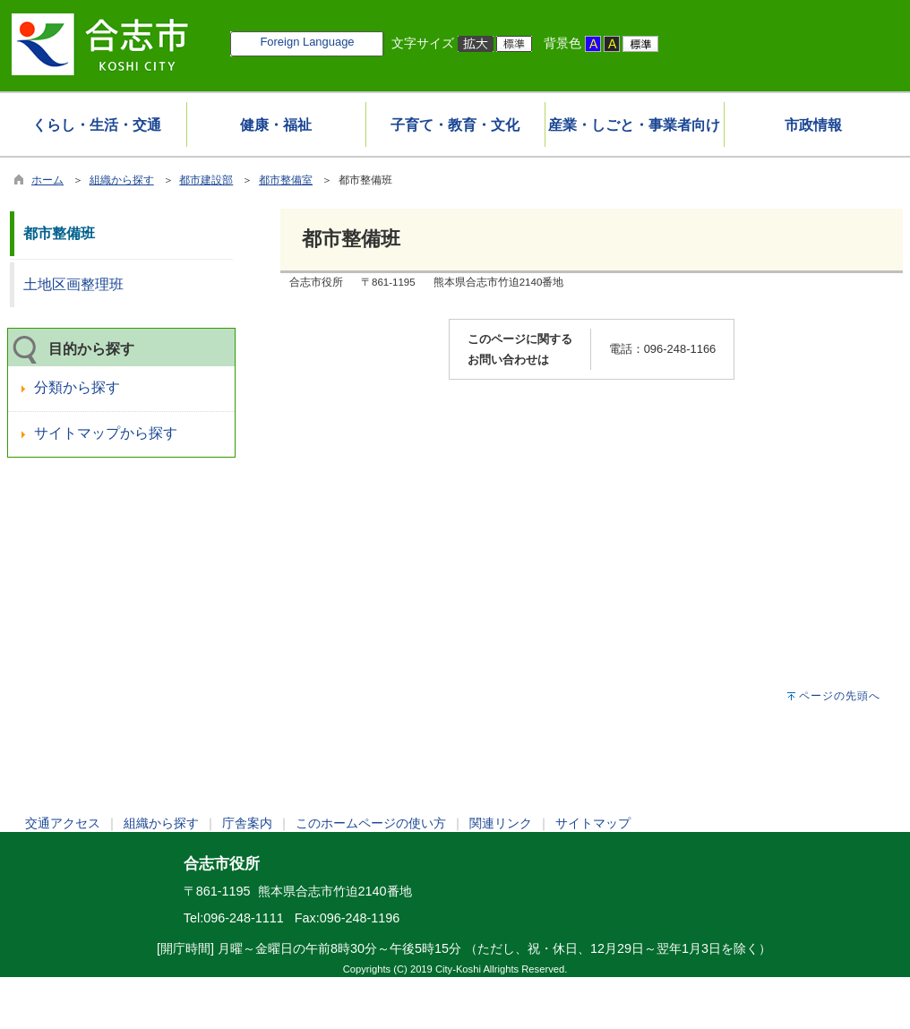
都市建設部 (206, 180)
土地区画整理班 (73, 284)
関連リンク (500, 823)
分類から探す (77, 387)
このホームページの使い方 (371, 823)
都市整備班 (59, 233)
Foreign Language (307, 41)
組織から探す (122, 180)
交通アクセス (62, 823)
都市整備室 (286, 180)
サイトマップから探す (105, 433)
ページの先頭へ (839, 695)
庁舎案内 (247, 823)
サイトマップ (593, 823)
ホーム (47, 180)
